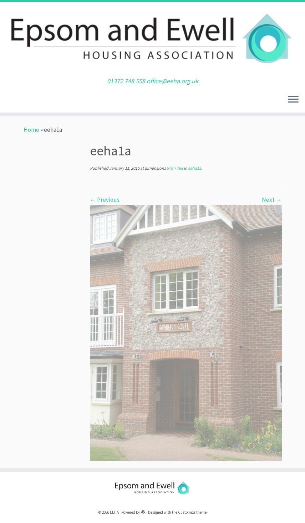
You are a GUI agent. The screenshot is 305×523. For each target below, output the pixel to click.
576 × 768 (174, 168)
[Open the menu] (293, 99)
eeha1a (194, 168)
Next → (272, 200)
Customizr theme (192, 512)
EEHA (114, 512)
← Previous (105, 200)
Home (31, 130)
